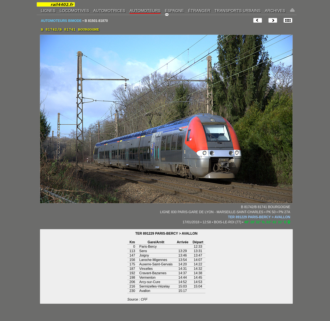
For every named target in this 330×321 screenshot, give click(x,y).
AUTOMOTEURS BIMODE (61, 21)
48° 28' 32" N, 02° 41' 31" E (265, 222)
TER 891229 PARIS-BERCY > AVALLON (259, 217)
